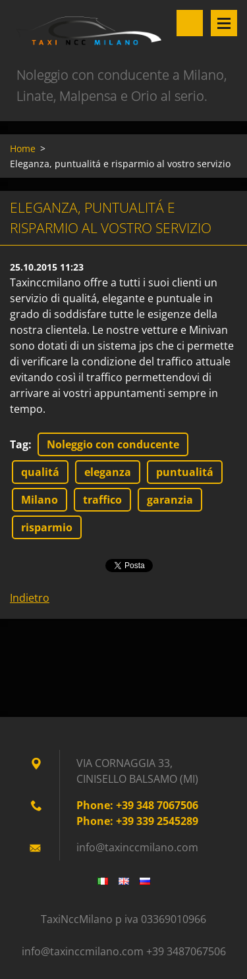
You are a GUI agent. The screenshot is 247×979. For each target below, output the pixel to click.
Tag (19, 444)
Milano (39, 499)
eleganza (107, 472)
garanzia (170, 499)
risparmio (46, 527)
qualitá (40, 472)
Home (23, 148)
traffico (102, 499)
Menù (224, 23)
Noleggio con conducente (113, 444)
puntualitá (184, 472)
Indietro (29, 598)
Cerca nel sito (190, 23)
